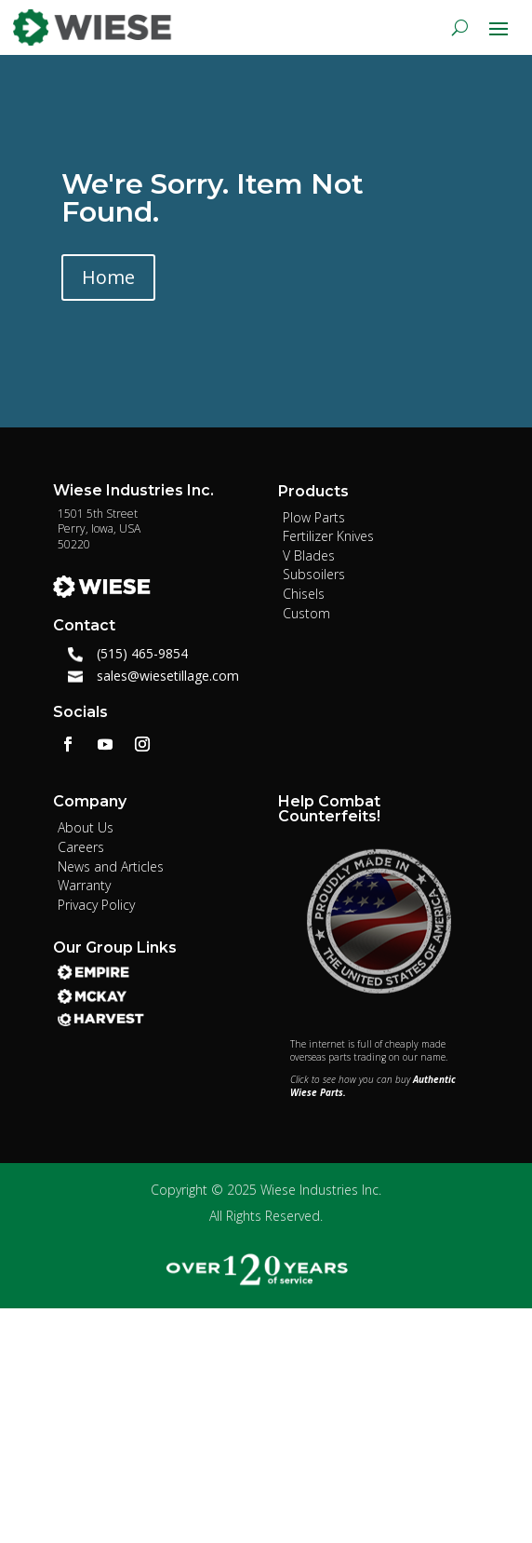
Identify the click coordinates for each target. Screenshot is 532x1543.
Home (108, 277)
